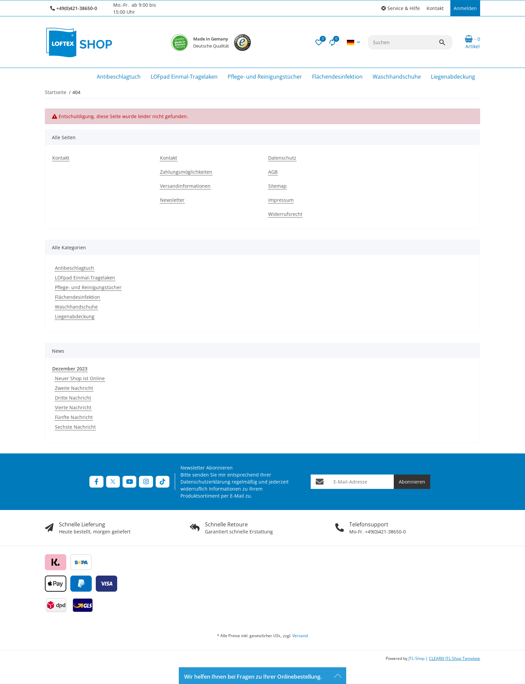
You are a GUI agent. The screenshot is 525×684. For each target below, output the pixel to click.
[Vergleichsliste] (332, 42)
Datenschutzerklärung (205, 482)
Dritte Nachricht (73, 398)
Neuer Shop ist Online (80, 378)
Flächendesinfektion (77, 297)
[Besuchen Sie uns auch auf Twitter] (113, 482)
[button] (400, 8)
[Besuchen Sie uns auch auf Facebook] (96, 482)
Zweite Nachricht (74, 388)
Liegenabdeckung (74, 316)
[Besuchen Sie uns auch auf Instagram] (146, 482)
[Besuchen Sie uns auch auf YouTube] (129, 482)
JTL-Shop (417, 658)
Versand (300, 635)
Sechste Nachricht (75, 427)
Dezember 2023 (69, 368)
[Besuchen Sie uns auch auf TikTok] (162, 482)
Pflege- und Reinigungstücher (88, 287)
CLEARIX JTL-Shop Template (454, 658)
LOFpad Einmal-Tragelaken (85, 277)
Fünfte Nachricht (74, 417)
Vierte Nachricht (73, 407)
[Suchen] (403, 42)
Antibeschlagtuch (74, 268)
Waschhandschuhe (76, 307)
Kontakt (435, 8)
